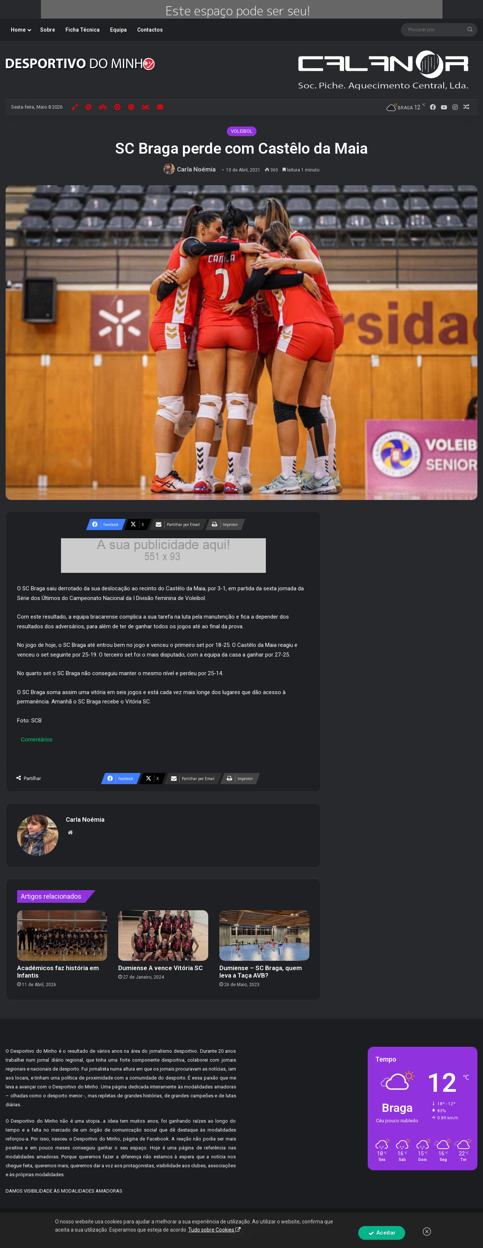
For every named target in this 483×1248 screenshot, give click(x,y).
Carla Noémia (196, 169)
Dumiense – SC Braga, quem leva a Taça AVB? (260, 971)
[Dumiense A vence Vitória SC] (163, 935)
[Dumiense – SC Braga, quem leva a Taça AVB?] (264, 935)
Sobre (47, 30)
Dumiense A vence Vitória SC (160, 968)
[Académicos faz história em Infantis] (62, 935)
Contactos (150, 30)
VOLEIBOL (241, 131)
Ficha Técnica (82, 30)
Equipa (118, 30)
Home (18, 30)
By (302, 1222)
